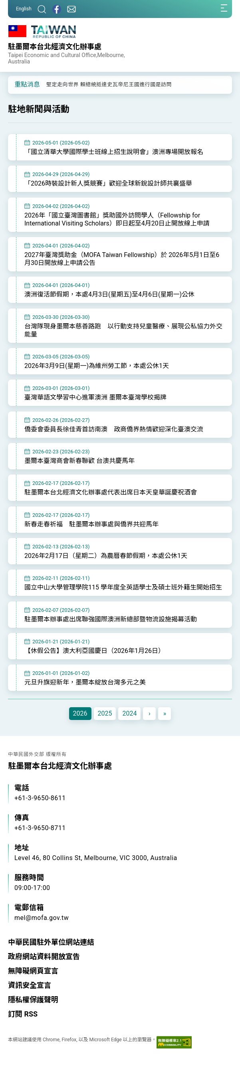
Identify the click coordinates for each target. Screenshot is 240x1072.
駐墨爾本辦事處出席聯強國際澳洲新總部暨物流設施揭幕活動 (110, 619)
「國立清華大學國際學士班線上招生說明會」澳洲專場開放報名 (113, 152)
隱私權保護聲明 (33, 999)
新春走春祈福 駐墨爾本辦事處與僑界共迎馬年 (91, 524)
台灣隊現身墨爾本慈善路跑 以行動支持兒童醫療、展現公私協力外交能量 (123, 330)
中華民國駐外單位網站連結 (51, 942)
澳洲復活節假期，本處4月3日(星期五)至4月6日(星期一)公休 (109, 294)
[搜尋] (42, 9)
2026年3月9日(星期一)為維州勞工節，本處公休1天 (96, 366)
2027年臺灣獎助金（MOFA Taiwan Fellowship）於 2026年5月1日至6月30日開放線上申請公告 (121, 259)
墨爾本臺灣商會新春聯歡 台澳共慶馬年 (79, 461)
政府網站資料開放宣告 (44, 956)
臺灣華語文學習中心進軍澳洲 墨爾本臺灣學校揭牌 (95, 397)
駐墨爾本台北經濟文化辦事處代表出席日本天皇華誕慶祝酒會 (110, 492)
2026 (80, 713)
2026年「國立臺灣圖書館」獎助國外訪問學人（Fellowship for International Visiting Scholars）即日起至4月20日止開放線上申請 (117, 219)
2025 (105, 713)
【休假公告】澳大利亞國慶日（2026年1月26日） (94, 651)
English (24, 9)
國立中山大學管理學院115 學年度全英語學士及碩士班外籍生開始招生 (123, 587)
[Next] (149, 713)
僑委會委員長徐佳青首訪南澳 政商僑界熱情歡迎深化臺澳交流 (113, 429)
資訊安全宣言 (29, 985)
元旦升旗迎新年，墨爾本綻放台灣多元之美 (85, 682)
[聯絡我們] (71, 9)
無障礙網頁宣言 (33, 971)
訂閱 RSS (23, 1014)
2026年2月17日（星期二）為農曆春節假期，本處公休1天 (105, 556)
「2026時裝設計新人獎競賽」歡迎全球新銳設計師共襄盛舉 (108, 183)
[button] (20, 84)
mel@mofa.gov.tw (41, 918)
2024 (129, 713)
